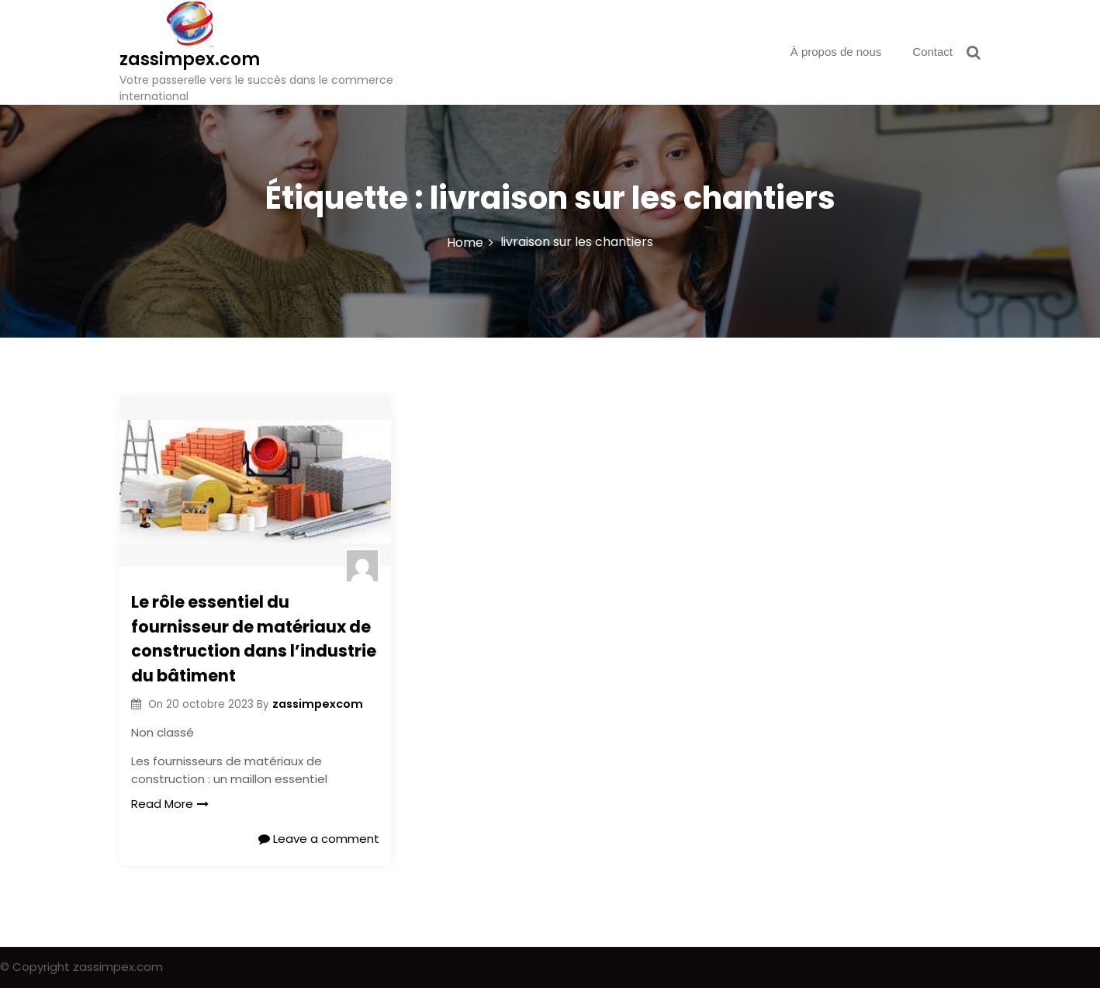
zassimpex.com (189, 59)
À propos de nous (836, 51)
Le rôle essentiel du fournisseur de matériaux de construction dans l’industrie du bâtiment (253, 639)
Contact (932, 51)
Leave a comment (318, 838)
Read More (170, 804)
